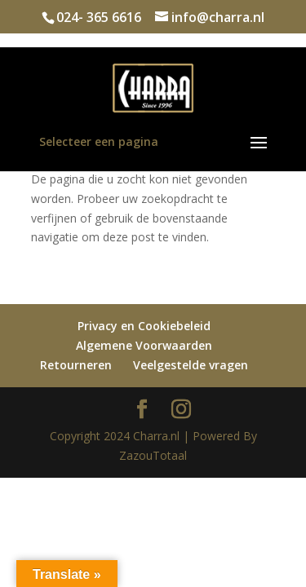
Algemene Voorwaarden (144, 345)
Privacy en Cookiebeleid (144, 325)
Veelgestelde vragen (190, 365)
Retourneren (76, 365)
